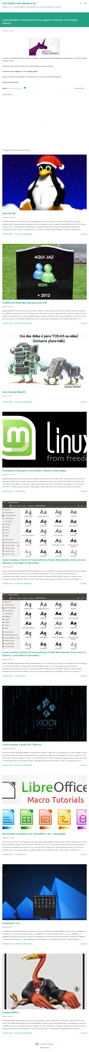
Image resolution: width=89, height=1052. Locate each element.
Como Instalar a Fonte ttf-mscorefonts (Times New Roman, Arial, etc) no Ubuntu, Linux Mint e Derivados (44, 561)
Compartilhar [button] (79, 88)
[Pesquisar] (81, 3)
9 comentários (19, 491)
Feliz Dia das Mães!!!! (13, 392)
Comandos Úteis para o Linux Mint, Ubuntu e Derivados (34, 470)
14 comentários (20, 854)
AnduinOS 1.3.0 (11, 923)
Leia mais (83, 234)
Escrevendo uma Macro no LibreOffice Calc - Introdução (34, 833)
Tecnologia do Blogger (44, 1044)
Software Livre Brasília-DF (19, 3)
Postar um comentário (23, 234)
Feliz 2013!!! (8, 213)
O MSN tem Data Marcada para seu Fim (24, 302)
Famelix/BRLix (10, 1012)
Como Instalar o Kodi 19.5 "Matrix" (22, 744)
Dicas (14, 88)
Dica (9, 88)
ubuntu (19, 88)
